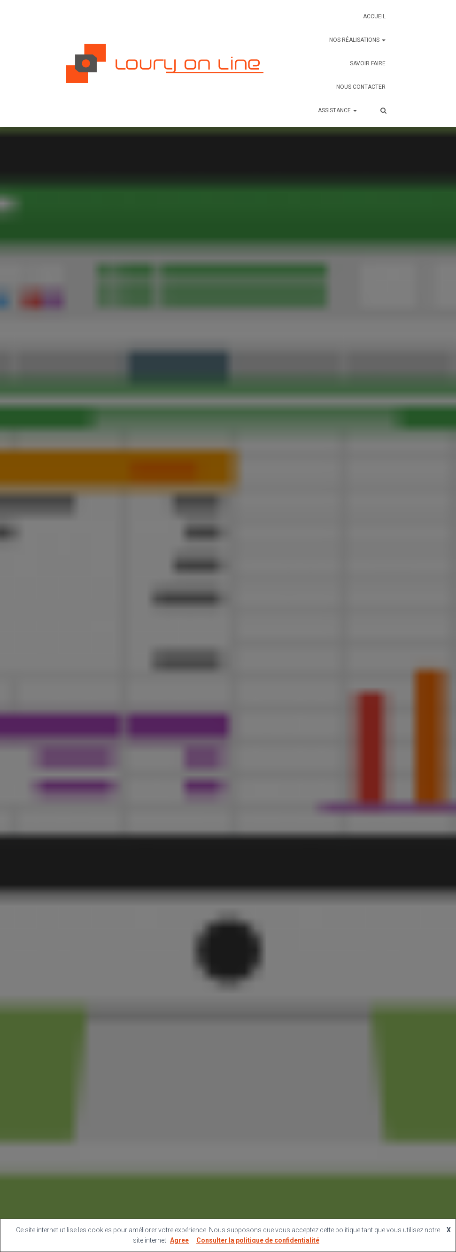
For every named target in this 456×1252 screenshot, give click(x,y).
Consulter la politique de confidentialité (257, 1240)
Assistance (337, 110)
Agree (179, 1240)
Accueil (374, 16)
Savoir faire (368, 63)
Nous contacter (361, 87)
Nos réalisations (357, 40)
